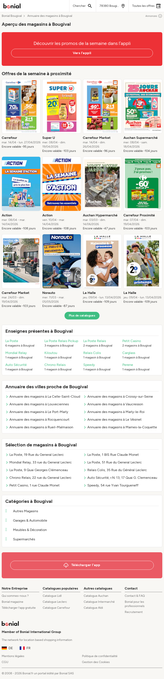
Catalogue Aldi (93, 608)
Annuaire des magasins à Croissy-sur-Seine (118, 396)
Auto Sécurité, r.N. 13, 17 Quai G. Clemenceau (120, 478)
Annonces (153, 16)
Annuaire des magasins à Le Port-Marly (36, 412)
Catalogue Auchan (96, 596)
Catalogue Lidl (52, 596)
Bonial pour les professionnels (135, 604)
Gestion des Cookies (96, 662)
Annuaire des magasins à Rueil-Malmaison (39, 427)
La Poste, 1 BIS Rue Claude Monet (111, 455)
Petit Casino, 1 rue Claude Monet (32, 485)
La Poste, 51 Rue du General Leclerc (112, 462)
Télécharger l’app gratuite (19, 608)
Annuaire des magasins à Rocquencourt (37, 419)
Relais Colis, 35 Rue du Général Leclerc (115, 470)
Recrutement (134, 612)
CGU (5, 662)
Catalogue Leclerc (55, 602)
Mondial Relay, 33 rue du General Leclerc (38, 462)
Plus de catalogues (82, 315)
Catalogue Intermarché (99, 602)
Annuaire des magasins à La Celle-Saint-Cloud (42, 396)
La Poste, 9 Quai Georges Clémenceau (36, 470)
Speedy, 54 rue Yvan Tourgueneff (110, 485)
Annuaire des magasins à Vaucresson (113, 404)
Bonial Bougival (12, 15)
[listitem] (21, 116)
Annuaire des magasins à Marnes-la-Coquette (120, 427)
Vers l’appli (82, 53)
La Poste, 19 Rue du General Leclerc (34, 455)
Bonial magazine (12, 602)
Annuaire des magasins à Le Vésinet (112, 419)
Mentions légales (13, 656)
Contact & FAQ (135, 596)
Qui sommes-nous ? (15, 596)
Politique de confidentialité (99, 656)
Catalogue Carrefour (56, 608)
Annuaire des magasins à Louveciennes (37, 404)
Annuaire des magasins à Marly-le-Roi (114, 412)
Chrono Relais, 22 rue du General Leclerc (38, 478)
